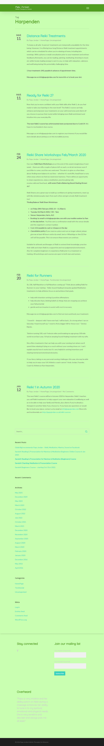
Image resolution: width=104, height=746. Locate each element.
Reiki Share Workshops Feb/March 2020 (56, 155)
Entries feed (20, 611)
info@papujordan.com (70, 409)
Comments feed (21, 615)
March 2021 (19, 526)
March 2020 (19, 547)
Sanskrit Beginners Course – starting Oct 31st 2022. (35, 467)
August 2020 (20, 543)
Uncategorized (55, 40)
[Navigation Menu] (87, 8)
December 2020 (21, 530)
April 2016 (19, 568)
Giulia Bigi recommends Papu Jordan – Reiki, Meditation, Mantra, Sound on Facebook (47, 447)
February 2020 (20, 551)
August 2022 (20, 513)
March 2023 (19, 505)
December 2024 (21, 497)
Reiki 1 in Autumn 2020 (43, 387)
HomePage (44, 40)
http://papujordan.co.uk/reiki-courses (56, 412)
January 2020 (20, 555)
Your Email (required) (70, 665)
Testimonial (54, 280)
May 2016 (19, 564)
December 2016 (21, 559)
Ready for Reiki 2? (40, 95)
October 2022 (20, 509)
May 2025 (19, 493)
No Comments (68, 391)
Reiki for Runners (39, 276)
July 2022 (18, 518)
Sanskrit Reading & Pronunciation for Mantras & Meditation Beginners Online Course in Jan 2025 (50, 453)
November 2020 (21, 534)
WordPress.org (21, 620)
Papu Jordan (34, 40)
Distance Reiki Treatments (46, 36)
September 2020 (21, 539)
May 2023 (19, 501)
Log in (17, 607)
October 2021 (20, 522)
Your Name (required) (70, 654)
